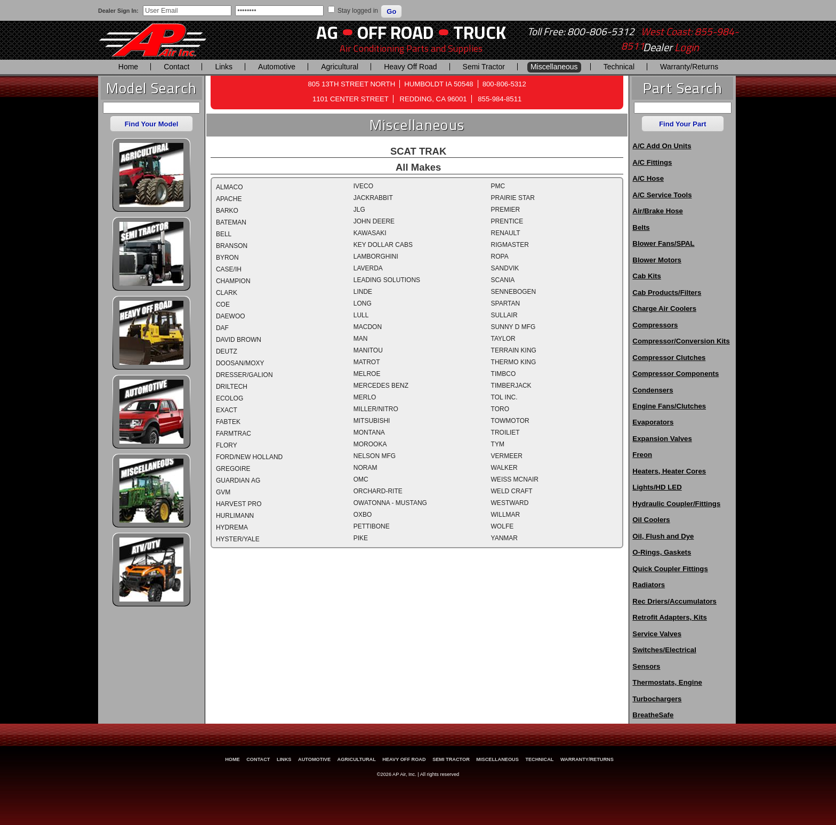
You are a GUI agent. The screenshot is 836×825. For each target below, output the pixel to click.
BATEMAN (231, 222)
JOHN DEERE (374, 221)
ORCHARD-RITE (378, 491)
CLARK (226, 293)
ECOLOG (229, 398)
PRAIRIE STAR (513, 198)
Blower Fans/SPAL (663, 243)
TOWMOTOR (510, 420)
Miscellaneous (554, 66)
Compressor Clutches (668, 358)
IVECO (363, 186)
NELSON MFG (374, 456)
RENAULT (505, 233)
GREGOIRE (233, 468)
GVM (223, 492)
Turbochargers (656, 699)
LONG (362, 303)
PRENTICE (507, 221)
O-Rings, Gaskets (661, 552)
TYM (497, 444)
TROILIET (505, 432)
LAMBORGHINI (375, 256)
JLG (359, 209)
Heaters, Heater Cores (669, 471)
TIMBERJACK (511, 385)
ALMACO (229, 187)
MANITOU (368, 350)
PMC (498, 186)
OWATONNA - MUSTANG (390, 503)
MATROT (366, 362)
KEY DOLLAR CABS (383, 245)
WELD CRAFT (512, 491)
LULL (361, 315)
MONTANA (369, 432)
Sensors (646, 666)
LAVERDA (368, 268)
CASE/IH (229, 269)
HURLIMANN (235, 515)
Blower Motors (656, 260)
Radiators (648, 585)
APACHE (229, 199)
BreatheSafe (652, 715)
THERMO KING (513, 362)
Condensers (652, 390)
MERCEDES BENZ (380, 385)
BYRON (227, 257)
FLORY (226, 445)
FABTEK (228, 422)
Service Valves (656, 634)
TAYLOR (503, 338)
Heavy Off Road (410, 66)
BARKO (227, 210)
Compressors (655, 325)
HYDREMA (232, 527)
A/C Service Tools (662, 195)
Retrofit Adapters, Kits (669, 617)
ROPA (500, 256)
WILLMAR (505, 514)
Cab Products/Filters (666, 293)
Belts (640, 227)
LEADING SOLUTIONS (386, 280)
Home (128, 66)
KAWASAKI (370, 233)
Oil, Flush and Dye (663, 536)
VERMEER (506, 456)
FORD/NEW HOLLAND (249, 457)
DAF (222, 328)
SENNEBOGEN (513, 291)
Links (223, 66)
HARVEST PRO (239, 504)
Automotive (276, 66)
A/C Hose (648, 178)
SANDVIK (505, 268)
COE (223, 304)
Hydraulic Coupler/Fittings (676, 504)
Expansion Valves (662, 439)
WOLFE (502, 526)
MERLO (364, 397)
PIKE (360, 538)
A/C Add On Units (661, 146)
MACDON (367, 327)
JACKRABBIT (373, 198)
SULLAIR (504, 315)
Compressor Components (675, 374)
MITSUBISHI (371, 420)
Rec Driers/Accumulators (674, 601)
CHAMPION (233, 281)
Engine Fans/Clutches (669, 406)
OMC (360, 479)
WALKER (504, 467)
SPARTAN (505, 303)
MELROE (367, 374)
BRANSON (231, 246)
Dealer (671, 47)
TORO (500, 409)
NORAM (365, 467)
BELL (223, 234)
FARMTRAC (233, 433)
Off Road (395, 32)
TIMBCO (503, 374)
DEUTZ (226, 351)
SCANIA (503, 280)
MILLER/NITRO (375, 409)
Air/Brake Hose (657, 211)
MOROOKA (370, 444)
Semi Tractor (484, 66)
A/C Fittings (652, 162)
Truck (479, 32)
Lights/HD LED (656, 487)
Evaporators (652, 422)
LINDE (362, 291)
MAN (360, 338)
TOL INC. (504, 397)
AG (327, 32)
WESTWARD (510, 503)
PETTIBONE (371, 526)
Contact (176, 66)
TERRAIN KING (513, 350)
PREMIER (505, 209)
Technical (619, 66)
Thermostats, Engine (667, 682)
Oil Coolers (651, 520)
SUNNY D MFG (513, 327)
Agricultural (339, 66)
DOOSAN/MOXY (240, 363)
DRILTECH (231, 386)
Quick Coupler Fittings (670, 569)
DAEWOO (230, 316)
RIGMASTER (510, 245)
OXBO (362, 514)
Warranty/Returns (689, 66)
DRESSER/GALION (244, 375)
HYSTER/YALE (238, 539)
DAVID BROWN (238, 339)
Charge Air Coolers (664, 309)
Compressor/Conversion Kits (680, 341)
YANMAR (504, 538)
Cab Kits (646, 276)
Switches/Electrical (664, 650)
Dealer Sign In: (118, 10)
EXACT (226, 410)
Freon (642, 455)
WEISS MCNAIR (514, 479)
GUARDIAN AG (238, 480)
